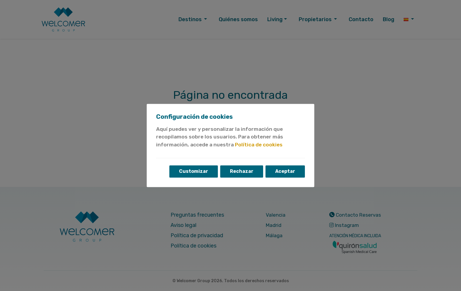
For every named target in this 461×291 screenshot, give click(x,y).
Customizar (193, 171)
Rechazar (241, 171)
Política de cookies (259, 145)
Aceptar (285, 171)
